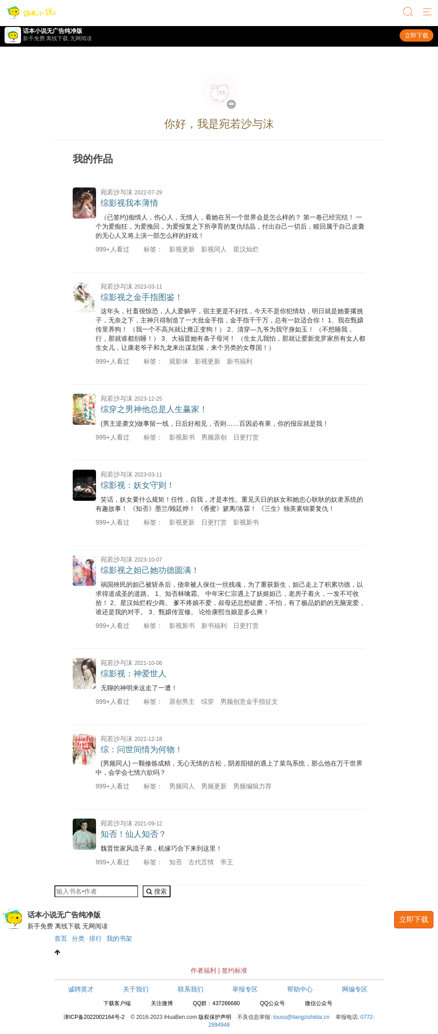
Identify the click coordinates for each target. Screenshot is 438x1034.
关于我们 (136, 989)
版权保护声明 (214, 1017)
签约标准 (234, 970)
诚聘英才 (81, 989)
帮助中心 (300, 989)
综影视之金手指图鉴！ (142, 297)
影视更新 (182, 249)
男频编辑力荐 (252, 786)
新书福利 (239, 361)
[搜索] (409, 12)
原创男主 (182, 701)
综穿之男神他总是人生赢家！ (154, 409)
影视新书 (182, 437)
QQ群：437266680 (216, 1003)
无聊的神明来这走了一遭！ (139, 687)
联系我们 (190, 989)
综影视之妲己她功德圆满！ (150, 570)
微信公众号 (318, 1003)
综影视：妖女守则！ (138, 485)
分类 (78, 938)
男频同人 (182, 786)
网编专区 (355, 989)
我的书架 (119, 938)
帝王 (226, 862)
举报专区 (245, 989)
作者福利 (203, 970)
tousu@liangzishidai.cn (301, 1017)
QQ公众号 (272, 1003)
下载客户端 (117, 1003)
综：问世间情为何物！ (142, 749)
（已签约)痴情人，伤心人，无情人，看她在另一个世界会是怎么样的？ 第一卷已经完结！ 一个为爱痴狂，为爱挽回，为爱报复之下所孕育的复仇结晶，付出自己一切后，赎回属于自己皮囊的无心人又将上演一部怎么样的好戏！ (230, 226)
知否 (175, 862)
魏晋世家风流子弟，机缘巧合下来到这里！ (161, 848)
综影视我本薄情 (129, 203)
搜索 (156, 891)
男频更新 (214, 786)
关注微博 (162, 1003)
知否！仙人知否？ (133, 834)
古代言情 (201, 862)
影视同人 (214, 249)
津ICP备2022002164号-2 (94, 1017)
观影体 (178, 361)
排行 (95, 938)
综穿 (207, 701)
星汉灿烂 (246, 249)
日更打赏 (246, 437)
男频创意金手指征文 (249, 701)
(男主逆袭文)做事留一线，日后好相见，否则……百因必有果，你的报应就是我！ (215, 423)
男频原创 (214, 437)
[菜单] (428, 12)
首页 (60, 938)
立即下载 (416, 35)
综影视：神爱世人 (133, 673)
